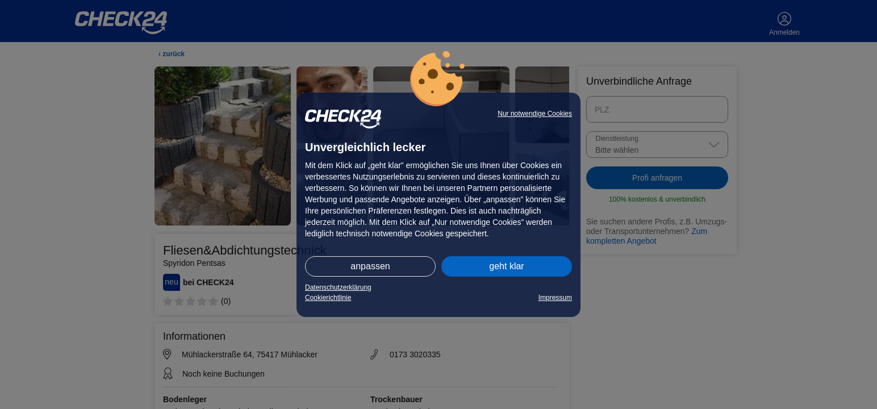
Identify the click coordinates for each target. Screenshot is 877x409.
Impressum (555, 298)
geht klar (506, 266)
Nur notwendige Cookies (535, 114)
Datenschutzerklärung (338, 287)
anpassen (370, 266)
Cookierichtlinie (328, 298)
